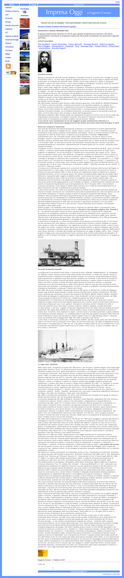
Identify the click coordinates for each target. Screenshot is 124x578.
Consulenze (9, 47)
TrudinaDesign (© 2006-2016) (111, 574)
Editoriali (8, 7)
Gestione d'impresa (12, 11)
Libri (7, 15)
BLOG (7, 61)
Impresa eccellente (12, 36)
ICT (6, 32)
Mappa (7, 54)
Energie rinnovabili (12, 25)
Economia (8, 18)
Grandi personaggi (12, 40)
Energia (8, 22)
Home (118, 2)
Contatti (8, 57)
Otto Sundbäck (44, 44)
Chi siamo (8, 50)
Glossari (8, 43)
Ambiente (8, 29)
